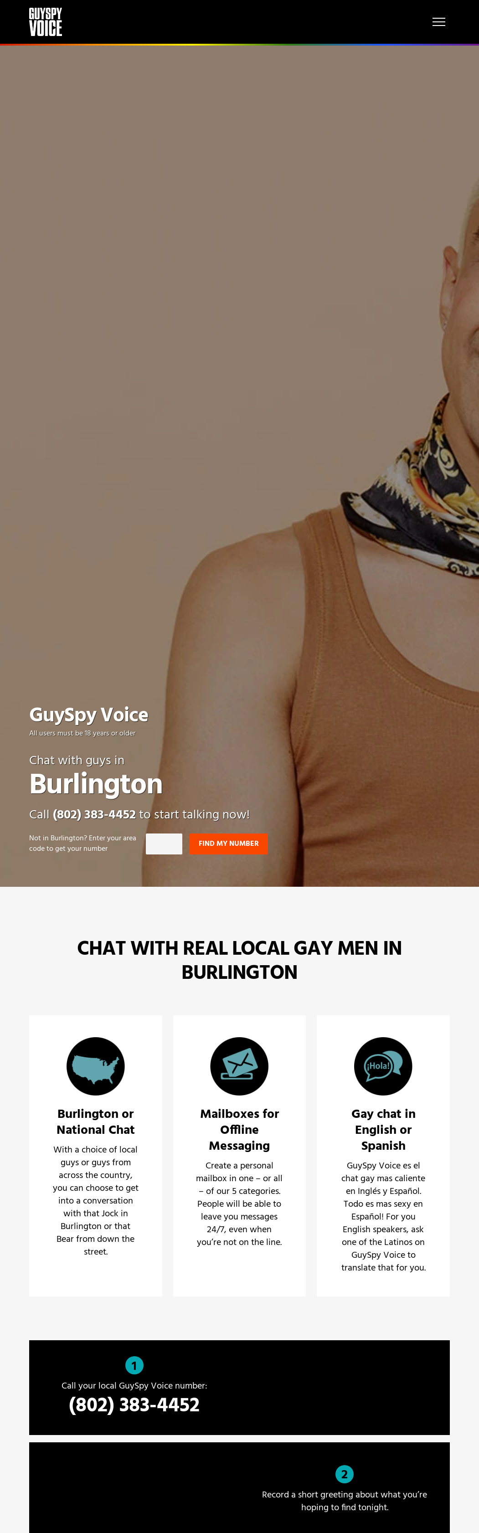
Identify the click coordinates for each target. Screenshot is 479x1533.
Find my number (229, 844)
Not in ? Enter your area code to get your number (82, 843)
